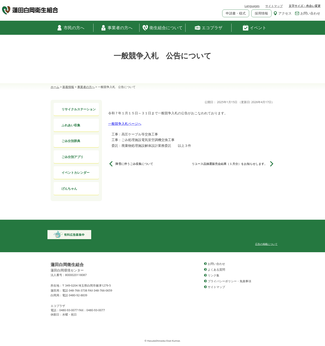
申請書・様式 (236, 13)
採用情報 (261, 13)
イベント (254, 28)
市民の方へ (70, 28)
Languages (252, 6)
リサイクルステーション (79, 109)
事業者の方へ (116, 28)
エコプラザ (208, 28)
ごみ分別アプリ (72, 157)
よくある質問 (216, 269)
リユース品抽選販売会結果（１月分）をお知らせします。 (229, 164)
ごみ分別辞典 (71, 141)
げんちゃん (69, 188)
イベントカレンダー (76, 172)
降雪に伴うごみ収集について (134, 164)
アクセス (282, 13)
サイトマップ (274, 6)
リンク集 (213, 275)
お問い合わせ (307, 13)
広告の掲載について (266, 244)
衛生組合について (162, 28)
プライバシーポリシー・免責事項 (229, 281)
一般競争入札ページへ (124, 123)
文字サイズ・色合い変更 (305, 5)
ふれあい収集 (71, 125)
